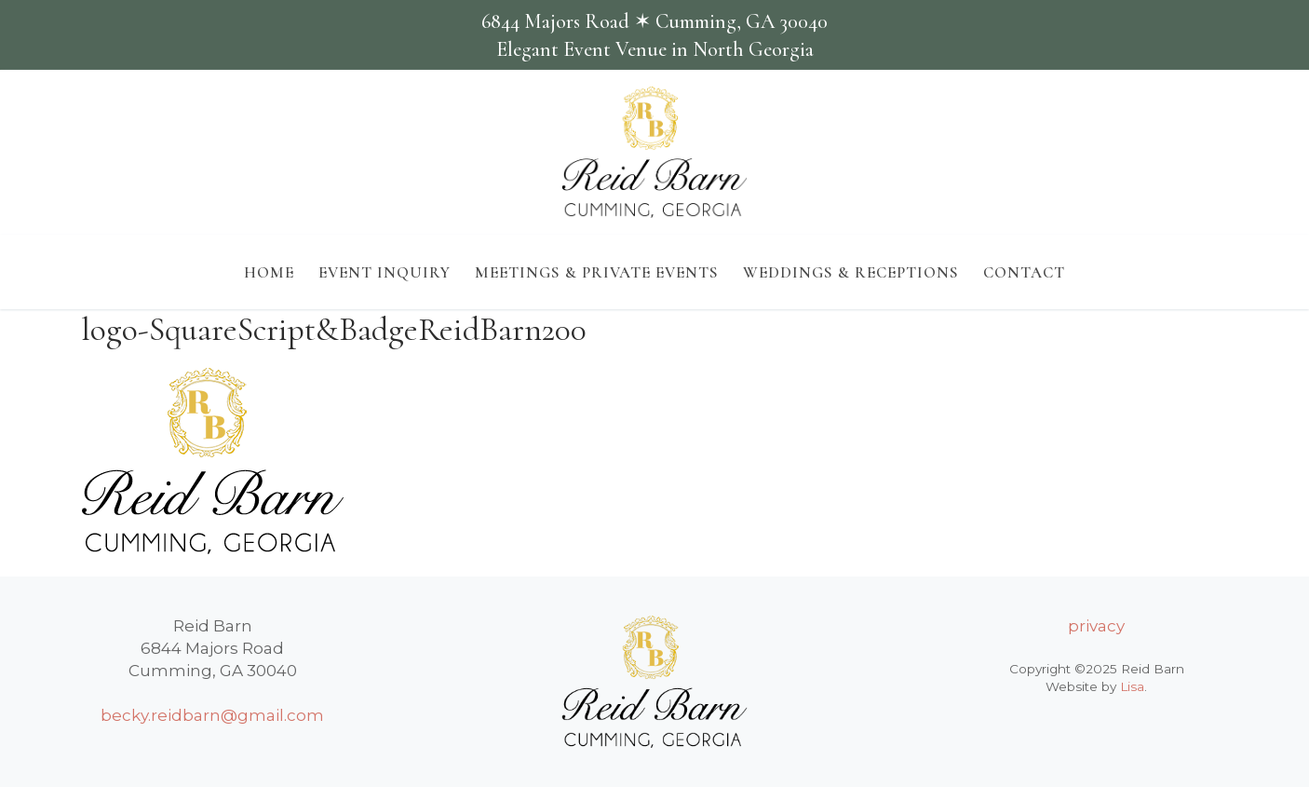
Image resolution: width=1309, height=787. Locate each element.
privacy (1096, 626)
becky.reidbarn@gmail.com (212, 715)
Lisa (1132, 686)
